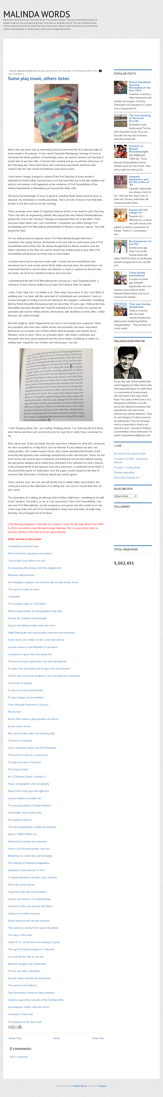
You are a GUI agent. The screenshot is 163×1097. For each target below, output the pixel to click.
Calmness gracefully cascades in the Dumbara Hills (36, 999)
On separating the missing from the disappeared (34, 568)
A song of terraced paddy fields (25, 690)
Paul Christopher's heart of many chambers (31, 992)
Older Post (98, 1038)
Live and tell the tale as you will (25, 956)
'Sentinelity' (14, 596)
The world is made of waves (24, 589)
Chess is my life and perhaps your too (29, 848)
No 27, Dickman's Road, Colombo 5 (27, 776)
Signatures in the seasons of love (26, 870)
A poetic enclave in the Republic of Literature (33, 647)
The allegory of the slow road (24, 1022)
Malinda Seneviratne (47, 71)
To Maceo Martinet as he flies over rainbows (32, 877)
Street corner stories (19, 726)
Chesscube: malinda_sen (126, 477)
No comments (16, 74)
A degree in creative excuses (24, 913)
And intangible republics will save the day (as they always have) (43, 582)
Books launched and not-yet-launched (28, 920)
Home (56, 1038)
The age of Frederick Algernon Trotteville (31, 949)
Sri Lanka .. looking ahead (127, 467)
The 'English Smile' (18, 769)
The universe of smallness (22, 985)
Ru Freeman (65, 71)
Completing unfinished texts (23, 546)
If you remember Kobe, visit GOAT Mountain (32, 747)
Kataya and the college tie (138, 211)
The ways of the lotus (20, 935)
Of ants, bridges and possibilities (26, 697)
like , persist (21, 884)
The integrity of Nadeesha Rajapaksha (29, 863)
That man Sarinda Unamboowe (140, 305)
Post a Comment (19, 1056)
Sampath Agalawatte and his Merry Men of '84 (139, 180)
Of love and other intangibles (24, 971)
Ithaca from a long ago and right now (28, 791)
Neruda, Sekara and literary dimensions (29, 978)
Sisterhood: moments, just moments (27, 841)
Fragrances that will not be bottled (27, 891)
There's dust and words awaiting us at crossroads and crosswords (44, 675)
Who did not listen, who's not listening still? (31, 733)
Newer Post (15, 1038)
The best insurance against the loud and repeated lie (37, 661)
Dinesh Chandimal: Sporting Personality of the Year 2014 (140, 86)
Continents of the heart (20, 1014)
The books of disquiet (20, 683)
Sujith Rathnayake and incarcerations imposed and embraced (41, 632)
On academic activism (19, 819)
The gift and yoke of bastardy (24, 762)
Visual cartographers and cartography (28, 783)
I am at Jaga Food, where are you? (27, 560)
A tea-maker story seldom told (24, 812)
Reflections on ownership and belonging (30, 855)
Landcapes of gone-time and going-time (30, 654)
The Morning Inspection (84, 71)
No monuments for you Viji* (140, 243)
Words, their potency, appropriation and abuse (33, 719)
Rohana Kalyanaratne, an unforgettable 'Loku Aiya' (35, 611)
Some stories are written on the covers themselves (36, 639)
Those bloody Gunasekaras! (137, 274)
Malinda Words (36, 14)
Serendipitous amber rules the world (28, 1007)
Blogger (102, 1086)
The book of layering (19, 740)
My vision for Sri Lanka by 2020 (129, 453)
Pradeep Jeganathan (124, 472)
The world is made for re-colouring (27, 755)
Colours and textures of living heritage (29, 899)
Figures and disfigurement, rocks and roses (31, 625)
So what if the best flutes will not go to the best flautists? (39, 668)
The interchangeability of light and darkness (32, 827)
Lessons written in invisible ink (24, 798)
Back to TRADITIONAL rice (22, 834)
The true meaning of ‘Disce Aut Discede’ (140, 118)
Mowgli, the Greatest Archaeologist (27, 618)
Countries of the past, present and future (30, 906)
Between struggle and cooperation (27, 963)
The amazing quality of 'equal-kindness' (29, 805)
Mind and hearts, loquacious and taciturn (30, 553)
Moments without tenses (21, 575)
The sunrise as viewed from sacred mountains (33, 927)
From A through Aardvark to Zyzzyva (28, 704)
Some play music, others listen (38, 78)
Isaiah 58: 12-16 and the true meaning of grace (34, 942)
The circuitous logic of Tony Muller (27, 603)
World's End (14, 711)
